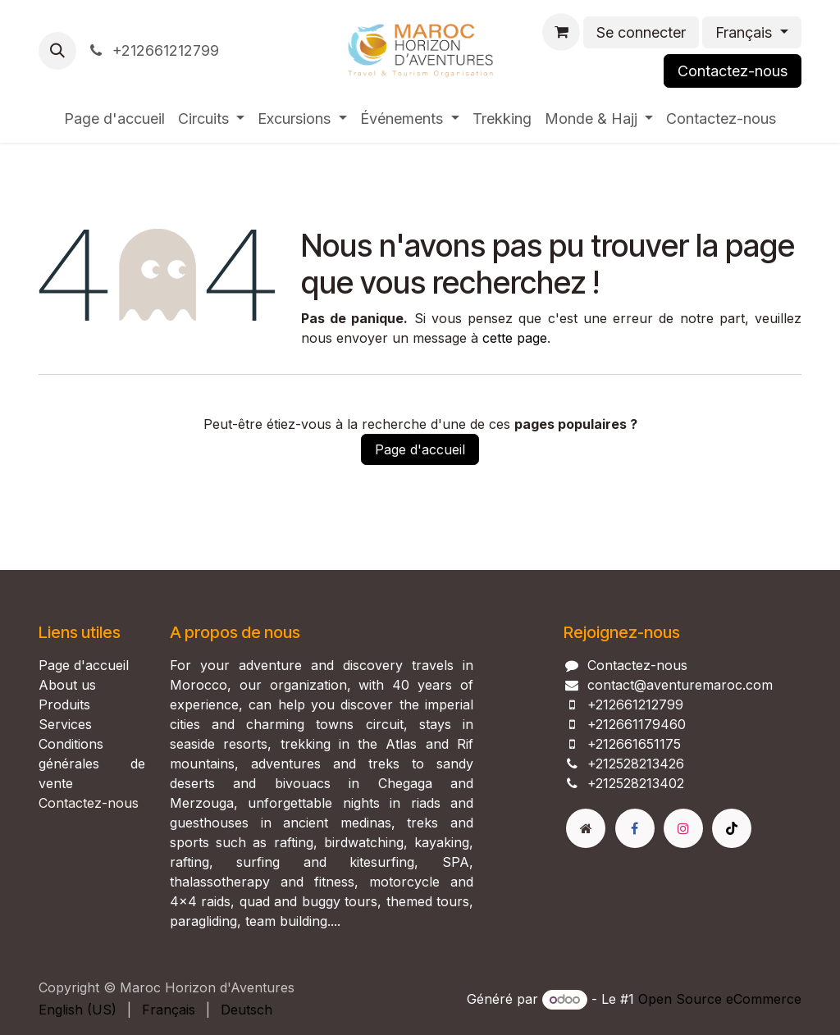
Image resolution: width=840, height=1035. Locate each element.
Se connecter (641, 32)
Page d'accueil (420, 449)
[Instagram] (683, 828)
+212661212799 (152, 50)
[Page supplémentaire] (585, 828)
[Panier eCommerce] (561, 32)
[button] (57, 51)
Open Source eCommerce (719, 999)
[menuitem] (114, 118)
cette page (514, 338)
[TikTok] (731, 828)
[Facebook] (635, 828)
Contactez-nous (733, 71)
